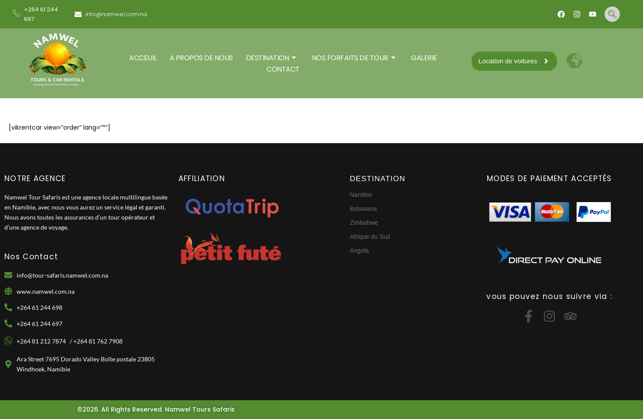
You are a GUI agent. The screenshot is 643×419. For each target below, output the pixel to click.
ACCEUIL (143, 58)
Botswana (363, 208)
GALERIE (424, 58)
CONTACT (283, 69)
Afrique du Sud (370, 236)
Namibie (361, 194)
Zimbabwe (364, 222)
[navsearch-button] (612, 14)
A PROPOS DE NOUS (201, 58)
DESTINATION (271, 58)
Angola (359, 250)
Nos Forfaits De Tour (354, 58)
